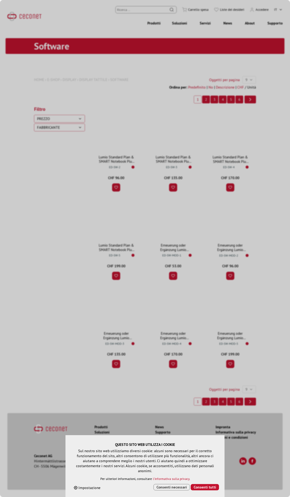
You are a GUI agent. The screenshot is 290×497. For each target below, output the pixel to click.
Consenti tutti (205, 487)
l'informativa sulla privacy (171, 479)
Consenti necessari (171, 487)
